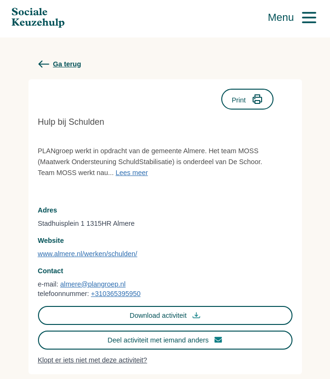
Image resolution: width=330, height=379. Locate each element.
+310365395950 (115, 293)
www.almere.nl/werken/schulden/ (88, 254)
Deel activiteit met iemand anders (165, 340)
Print (247, 99)
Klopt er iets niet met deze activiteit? (92, 360)
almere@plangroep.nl (93, 284)
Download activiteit (165, 315)
